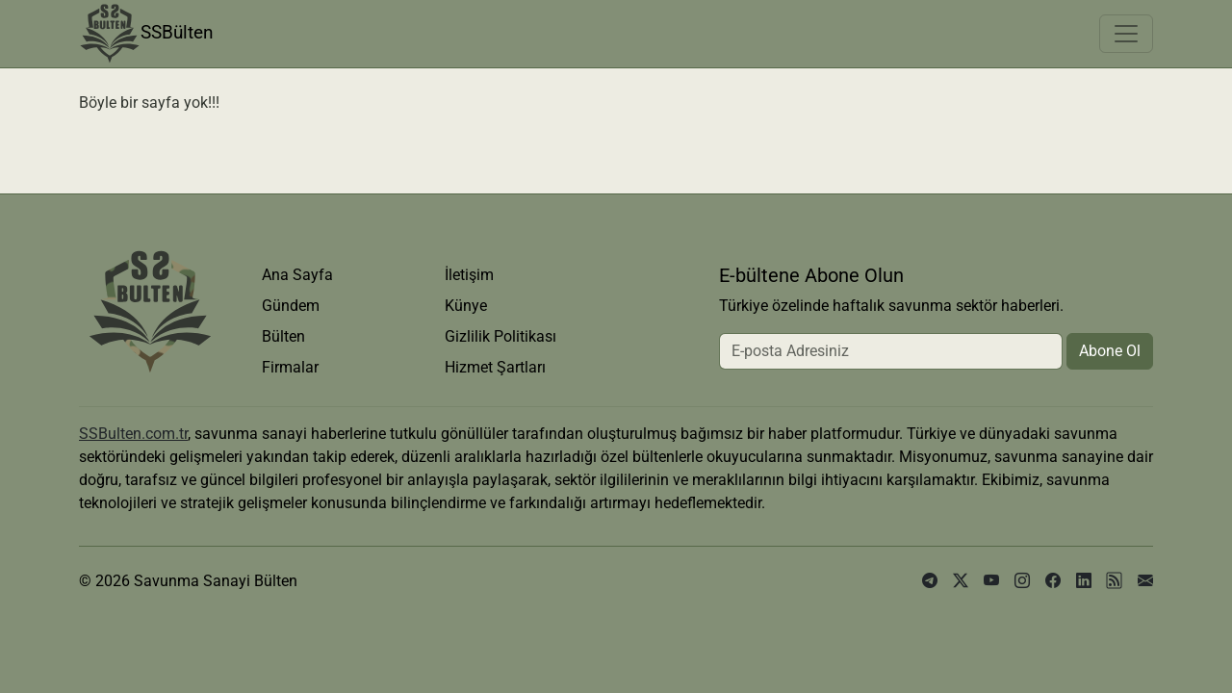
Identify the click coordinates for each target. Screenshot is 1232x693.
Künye (466, 305)
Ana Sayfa (297, 275)
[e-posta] (1145, 581)
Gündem (291, 305)
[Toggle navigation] (1126, 33)
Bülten (283, 336)
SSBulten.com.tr (133, 433)
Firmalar (290, 367)
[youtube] (991, 581)
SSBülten (146, 33)
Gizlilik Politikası (500, 336)
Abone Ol (1110, 351)
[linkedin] (1083, 581)
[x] (960, 581)
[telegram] (929, 581)
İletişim (469, 275)
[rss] (1114, 581)
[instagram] (1022, 581)
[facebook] (1053, 581)
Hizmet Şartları (495, 367)
